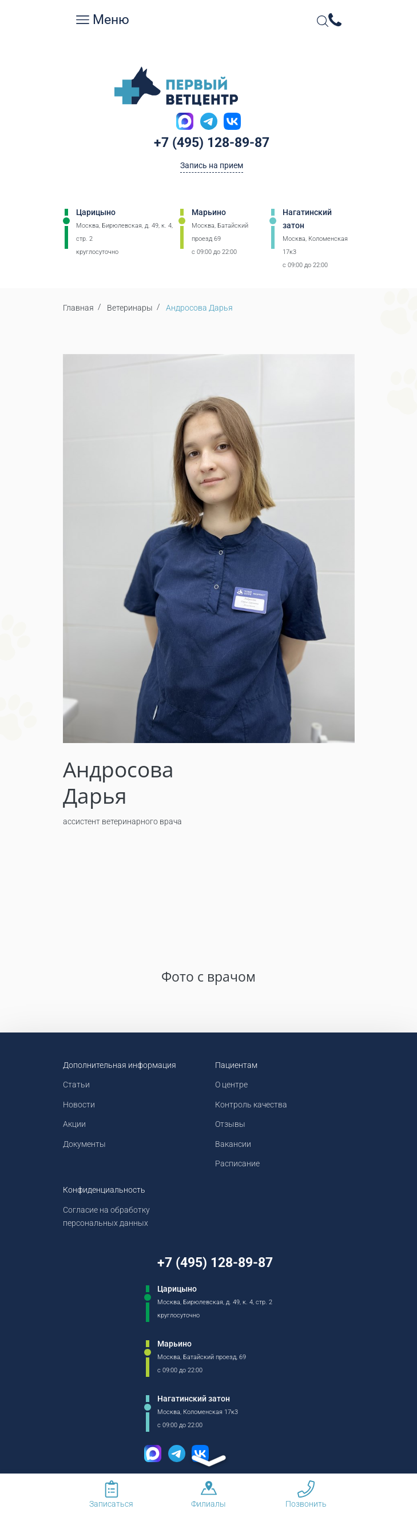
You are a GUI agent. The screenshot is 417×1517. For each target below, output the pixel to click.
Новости (79, 1104)
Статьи (76, 1084)
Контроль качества (251, 1104)
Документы (84, 1144)
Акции (74, 1124)
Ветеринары (130, 307)
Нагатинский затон (307, 219)
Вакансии (233, 1144)
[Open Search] (322, 21)
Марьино (209, 212)
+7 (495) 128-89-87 (211, 142)
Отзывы (230, 1124)
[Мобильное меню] (82, 20)
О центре (231, 1084)
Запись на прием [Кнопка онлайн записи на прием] (211, 165)
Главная (78, 307)
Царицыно (96, 212)
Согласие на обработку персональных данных (106, 1216)
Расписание (237, 1163)
